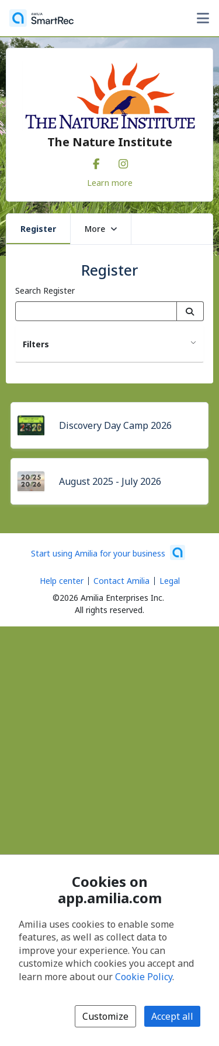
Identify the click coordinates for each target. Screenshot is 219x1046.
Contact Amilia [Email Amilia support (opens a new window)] (121, 580)
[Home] (41, 18)
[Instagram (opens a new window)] (123, 161)
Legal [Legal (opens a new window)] (169, 580)
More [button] (101, 228)
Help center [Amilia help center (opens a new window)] (62, 580)
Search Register (45, 290)
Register (38, 228)
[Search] (190, 311)
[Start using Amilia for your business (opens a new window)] (108, 552)
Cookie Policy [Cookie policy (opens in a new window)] (143, 976)
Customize (105, 1016)
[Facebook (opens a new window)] (96, 161)
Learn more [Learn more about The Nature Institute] (110, 182)
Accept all (172, 1016)
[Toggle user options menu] (203, 18)
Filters (36, 344)
